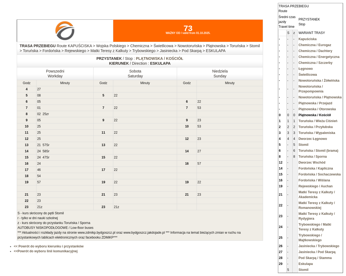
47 (44, 157)
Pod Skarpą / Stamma (315, 258)
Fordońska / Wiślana (314, 180)
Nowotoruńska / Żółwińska (318, 80)
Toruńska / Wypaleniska (316, 133)
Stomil (303, 145)
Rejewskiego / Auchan (315, 186)
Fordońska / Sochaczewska (319, 174)
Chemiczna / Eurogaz (314, 45)
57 (44, 145)
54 (39, 176)
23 (199, 120)
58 (44, 151)
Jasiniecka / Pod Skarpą (316, 252)
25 (44, 114)
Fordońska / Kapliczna (315, 168)
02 (39, 114)
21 (39, 145)
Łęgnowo (305, 69)
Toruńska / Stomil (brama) (318, 151)
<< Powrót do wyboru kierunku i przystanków (49, 246)
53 (199, 108)
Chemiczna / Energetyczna (318, 57)
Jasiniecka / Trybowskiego (318, 246)
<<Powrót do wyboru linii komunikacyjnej (46, 251)
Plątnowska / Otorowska (317, 109)
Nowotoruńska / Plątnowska (319, 97)
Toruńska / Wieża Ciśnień (317, 121)
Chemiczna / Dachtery (315, 51)
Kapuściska (307, 39)
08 (39, 95)
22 (115, 95)
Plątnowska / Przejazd (315, 103)
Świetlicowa (307, 75)
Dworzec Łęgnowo (312, 139)
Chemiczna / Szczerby (315, 63)
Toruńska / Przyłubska (315, 127)
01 (39, 108)
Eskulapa (305, 264)
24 (39, 151)
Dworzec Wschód (311, 162)
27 (39, 89)
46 (39, 170)
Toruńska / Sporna (312, 156)
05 (39, 102)
